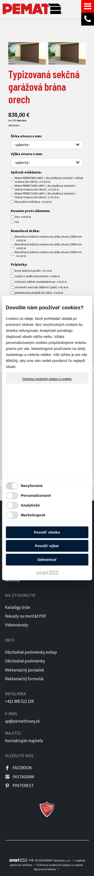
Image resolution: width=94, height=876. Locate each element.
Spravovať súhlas (45, 869)
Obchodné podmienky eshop (31, 652)
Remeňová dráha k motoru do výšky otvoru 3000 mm (48, 246)
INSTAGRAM (23, 777)
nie (17, 222)
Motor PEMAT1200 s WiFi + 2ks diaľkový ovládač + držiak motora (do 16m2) (45, 195)
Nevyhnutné (32, 485)
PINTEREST (23, 785)
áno (23, 217)
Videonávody (16, 625)
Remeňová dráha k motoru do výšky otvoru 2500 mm (48, 238)
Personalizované (36, 495)
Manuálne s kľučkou (33, 202)
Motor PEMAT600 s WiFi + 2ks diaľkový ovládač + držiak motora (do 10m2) (49, 179)
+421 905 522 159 (19, 701)
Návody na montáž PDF (25, 616)
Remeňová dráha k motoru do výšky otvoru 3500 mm (48, 254)
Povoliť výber (47, 546)
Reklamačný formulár (24, 679)
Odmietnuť (47, 559)
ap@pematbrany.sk (22, 721)
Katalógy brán (17, 607)
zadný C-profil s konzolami (37, 276)
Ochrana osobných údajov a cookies (47, 379)
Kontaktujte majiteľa (24, 740)
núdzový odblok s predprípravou (41, 281)
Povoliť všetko (47, 532)
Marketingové (33, 515)
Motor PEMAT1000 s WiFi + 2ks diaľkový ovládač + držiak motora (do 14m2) (45, 187)
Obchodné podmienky (25, 661)
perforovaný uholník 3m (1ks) (39, 293)
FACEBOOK (22, 767)
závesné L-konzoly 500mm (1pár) (41, 287)
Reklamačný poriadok (24, 670)
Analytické (30, 505)
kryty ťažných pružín (33, 270)
